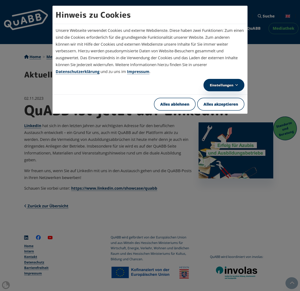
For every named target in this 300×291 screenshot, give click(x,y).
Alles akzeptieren (220, 104)
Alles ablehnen (174, 104)
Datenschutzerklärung (77, 71)
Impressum (138, 71)
